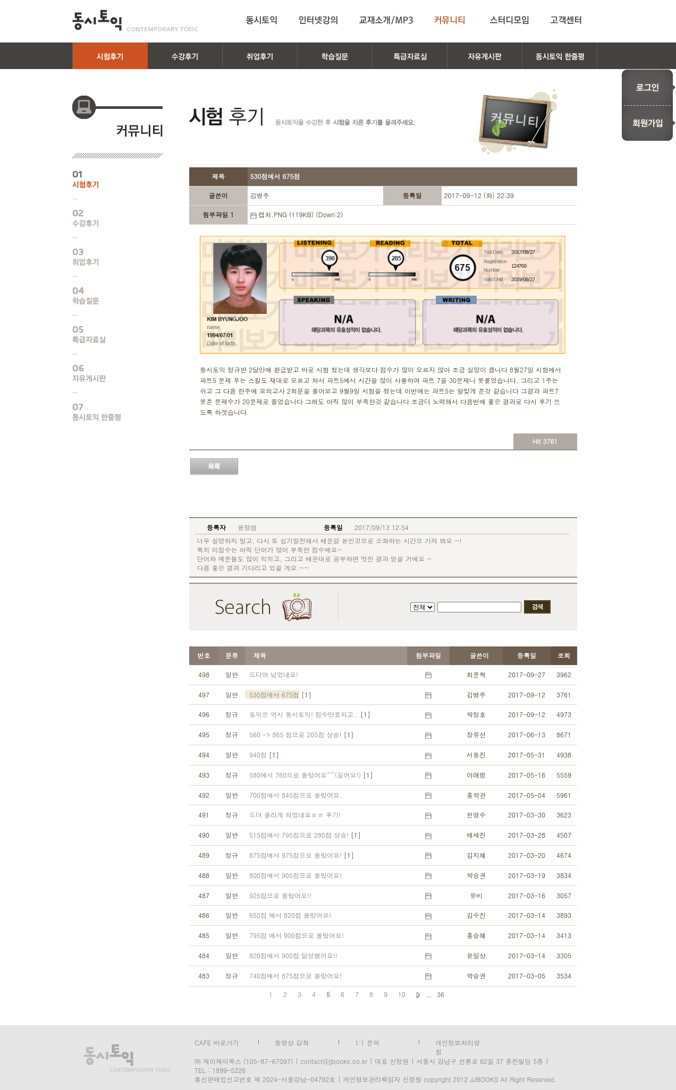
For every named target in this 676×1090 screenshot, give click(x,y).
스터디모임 (509, 20)
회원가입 (648, 123)
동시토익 (135, 20)
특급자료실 (109, 334)
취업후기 (109, 257)
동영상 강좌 (292, 1041)
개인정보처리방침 (457, 1041)
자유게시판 (109, 373)
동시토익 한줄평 (109, 412)
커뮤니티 (451, 20)
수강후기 (109, 218)
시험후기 (109, 179)
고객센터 (568, 20)
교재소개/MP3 (386, 20)
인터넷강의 (318, 20)
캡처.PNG (272, 214)
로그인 (648, 87)
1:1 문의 (367, 1041)
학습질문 (109, 295)
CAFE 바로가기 (217, 1041)
